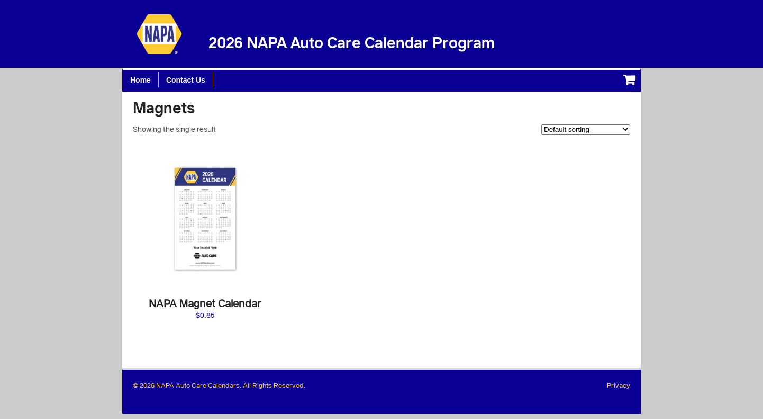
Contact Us (185, 80)
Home (140, 80)
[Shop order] (585, 129)
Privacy (618, 385)
